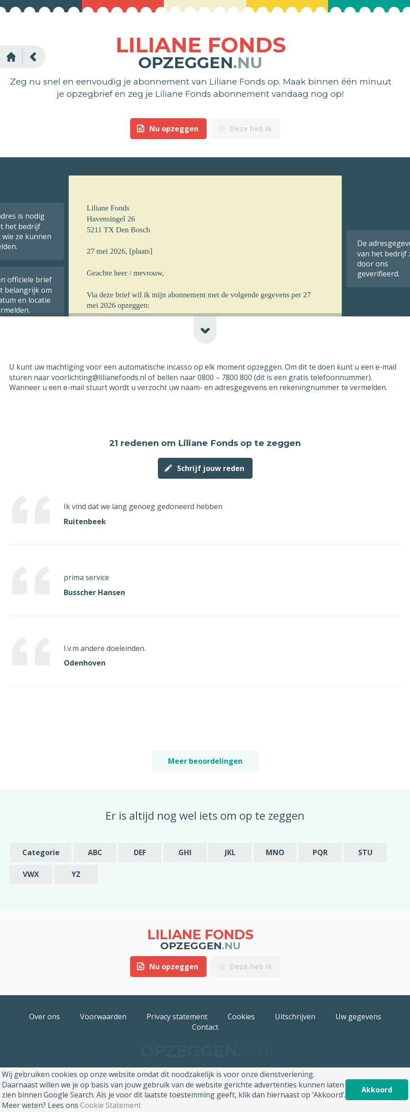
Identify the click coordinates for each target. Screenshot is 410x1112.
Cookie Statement (110, 1105)
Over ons (44, 1017)
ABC (95, 852)
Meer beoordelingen (205, 761)
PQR (320, 852)
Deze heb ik (251, 129)
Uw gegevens (358, 1017)
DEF (140, 852)
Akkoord (376, 1090)
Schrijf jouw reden (210, 468)
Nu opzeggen (173, 129)
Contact (205, 1027)
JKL (230, 852)
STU (365, 852)
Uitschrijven (295, 1017)
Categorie (41, 852)
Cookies (241, 1017)
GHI (185, 852)
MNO (275, 852)
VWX (31, 874)
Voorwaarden (103, 1017)
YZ (76, 874)
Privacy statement (177, 1017)
